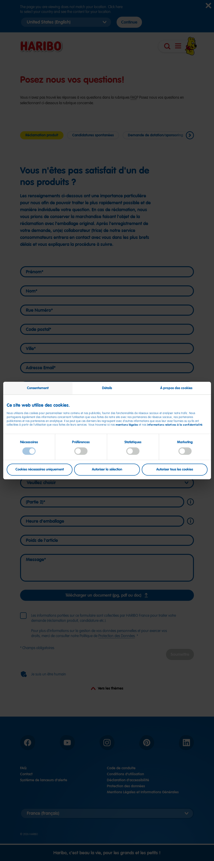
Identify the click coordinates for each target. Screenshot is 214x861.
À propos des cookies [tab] (176, 388)
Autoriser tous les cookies (174, 469)
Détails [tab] (107, 388)
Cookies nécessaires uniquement (39, 469)
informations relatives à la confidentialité (174, 425)
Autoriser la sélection (107, 469)
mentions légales (127, 425)
